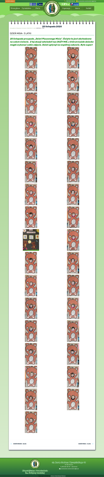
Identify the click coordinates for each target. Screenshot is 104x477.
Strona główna (15, 8)
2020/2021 (29, 28)
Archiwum (24, 28)
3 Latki (34, 28)
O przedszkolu (26, 8)
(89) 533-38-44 (70, 1)
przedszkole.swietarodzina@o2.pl (87, 1)
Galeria (77, 8)
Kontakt (88, 8)
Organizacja (66, 8)
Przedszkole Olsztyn (52, 9)
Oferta (37, 8)
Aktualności (18, 28)
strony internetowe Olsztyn (58, 476)
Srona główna (13, 28)
